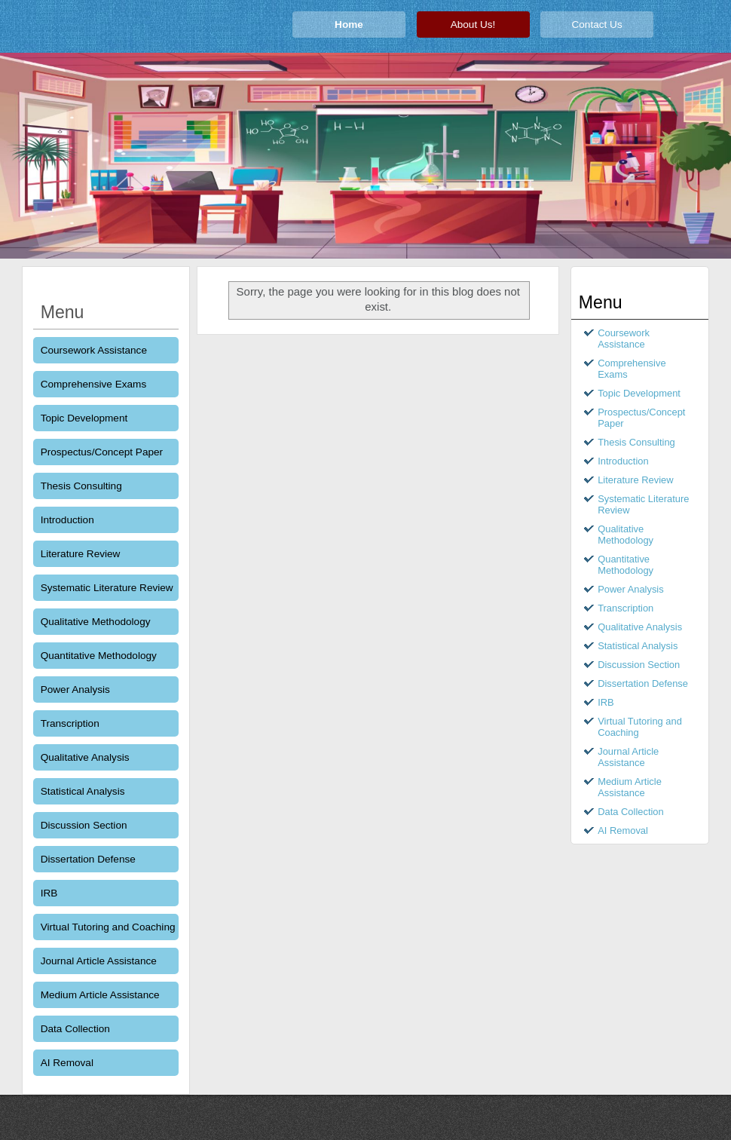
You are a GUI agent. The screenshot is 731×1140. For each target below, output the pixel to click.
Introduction (67, 520)
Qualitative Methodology (96, 621)
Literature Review (81, 553)
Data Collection (75, 1028)
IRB (49, 893)
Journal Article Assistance (99, 961)
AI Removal (67, 1062)
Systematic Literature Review (107, 587)
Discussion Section (84, 825)
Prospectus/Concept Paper (102, 452)
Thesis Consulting (81, 486)
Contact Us (596, 24)
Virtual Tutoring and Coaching (108, 927)
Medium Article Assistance (100, 995)
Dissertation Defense (88, 859)
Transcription (70, 723)
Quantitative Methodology (99, 655)
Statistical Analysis (83, 791)
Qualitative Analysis (85, 757)
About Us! (473, 24)
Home (349, 24)
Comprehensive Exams (94, 384)
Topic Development (84, 418)
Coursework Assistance (94, 350)
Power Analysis (75, 689)
